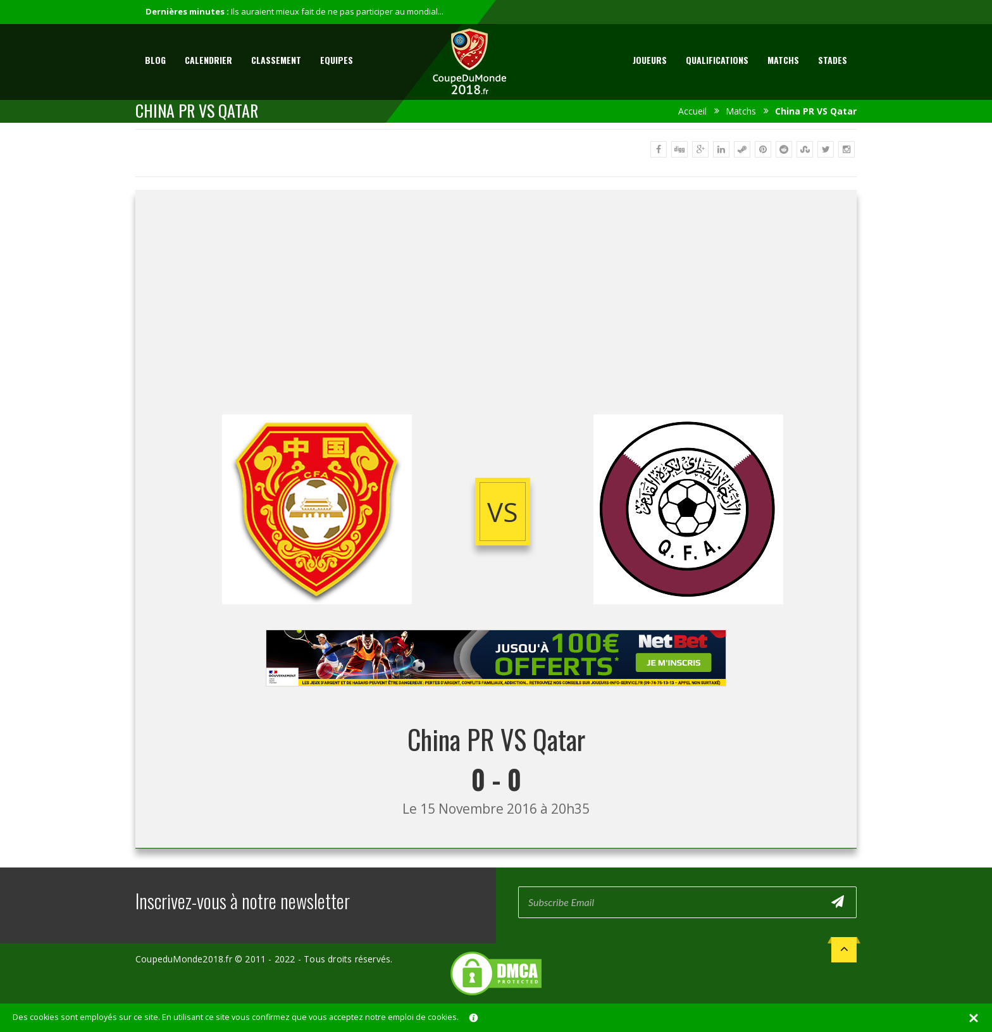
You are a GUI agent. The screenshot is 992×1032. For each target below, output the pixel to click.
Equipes (336, 59)
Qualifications (717, 59)
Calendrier (208, 59)
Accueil (692, 111)
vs (502, 512)
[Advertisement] (496, 313)
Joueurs (650, 59)
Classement (276, 59)
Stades (832, 59)
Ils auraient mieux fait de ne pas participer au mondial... (337, 11)
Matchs (783, 59)
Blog (155, 59)
